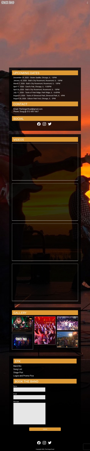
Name (29, 388)
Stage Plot (18, 372)
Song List (17, 369)
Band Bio (17, 366)
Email (29, 396)
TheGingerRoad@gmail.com (31, 109)
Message (29, 412)
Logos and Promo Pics (23, 376)
